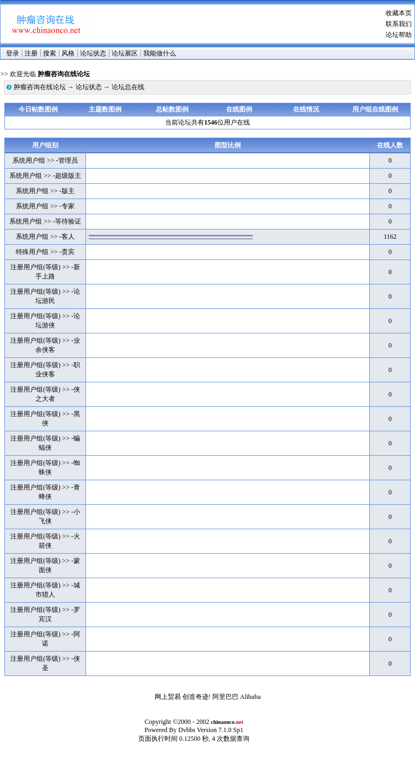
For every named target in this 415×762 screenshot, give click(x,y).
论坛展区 (125, 53)
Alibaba (250, 697)
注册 (31, 53)
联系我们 (399, 24)
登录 (12, 53)
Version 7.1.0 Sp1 (220, 730)
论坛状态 (93, 53)
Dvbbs (186, 730)
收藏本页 (399, 13)
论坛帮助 (399, 35)
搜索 (49, 53)
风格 (68, 53)
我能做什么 (159, 53)
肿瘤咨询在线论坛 (40, 87)
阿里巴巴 (225, 697)
